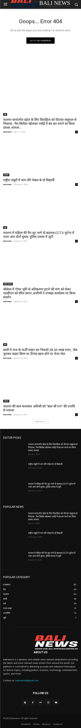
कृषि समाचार (8, 284)
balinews (7, 132)
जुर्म (5, 114)
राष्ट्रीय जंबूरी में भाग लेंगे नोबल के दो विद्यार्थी (28, 180)
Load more (40, 421)
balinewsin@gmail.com (27, 680)
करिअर (6, 175)
